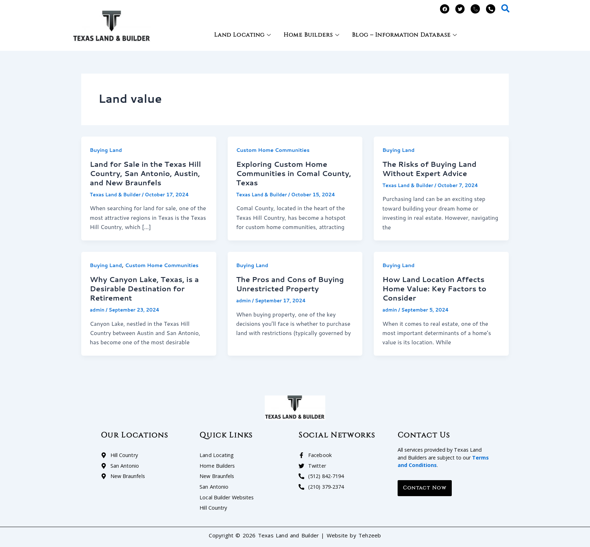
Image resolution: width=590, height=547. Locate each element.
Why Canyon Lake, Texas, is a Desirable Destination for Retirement (144, 288)
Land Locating (243, 35)
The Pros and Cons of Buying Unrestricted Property (290, 283)
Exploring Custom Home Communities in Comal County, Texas (293, 173)
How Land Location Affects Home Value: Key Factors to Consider (434, 288)
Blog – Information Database (405, 35)
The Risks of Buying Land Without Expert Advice (429, 168)
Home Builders (312, 35)
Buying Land (106, 150)
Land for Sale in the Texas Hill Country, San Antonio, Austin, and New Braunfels (145, 173)
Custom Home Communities (273, 150)
